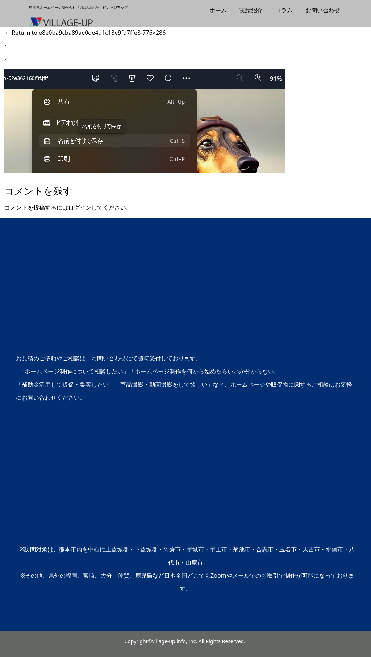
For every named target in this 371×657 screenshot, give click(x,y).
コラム (284, 10)
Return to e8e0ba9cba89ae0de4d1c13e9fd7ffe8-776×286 (85, 33)
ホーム (218, 10)
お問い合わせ (322, 10)
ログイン (79, 207)
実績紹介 (251, 10)
